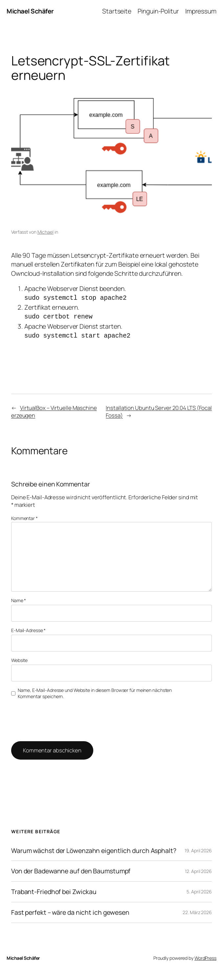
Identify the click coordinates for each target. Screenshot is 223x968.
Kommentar (24, 515)
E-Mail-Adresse (28, 627)
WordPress (205, 955)
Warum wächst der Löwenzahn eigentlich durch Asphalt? (93, 847)
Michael (45, 232)
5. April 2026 (199, 888)
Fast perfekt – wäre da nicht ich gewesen (70, 909)
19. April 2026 (198, 847)
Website (19, 657)
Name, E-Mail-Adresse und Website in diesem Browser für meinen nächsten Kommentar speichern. (95, 690)
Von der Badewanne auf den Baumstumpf (70, 868)
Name (18, 597)
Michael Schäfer (30, 11)
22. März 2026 (197, 909)
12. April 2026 (198, 868)
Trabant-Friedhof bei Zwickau (54, 888)
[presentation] (55, 716)
